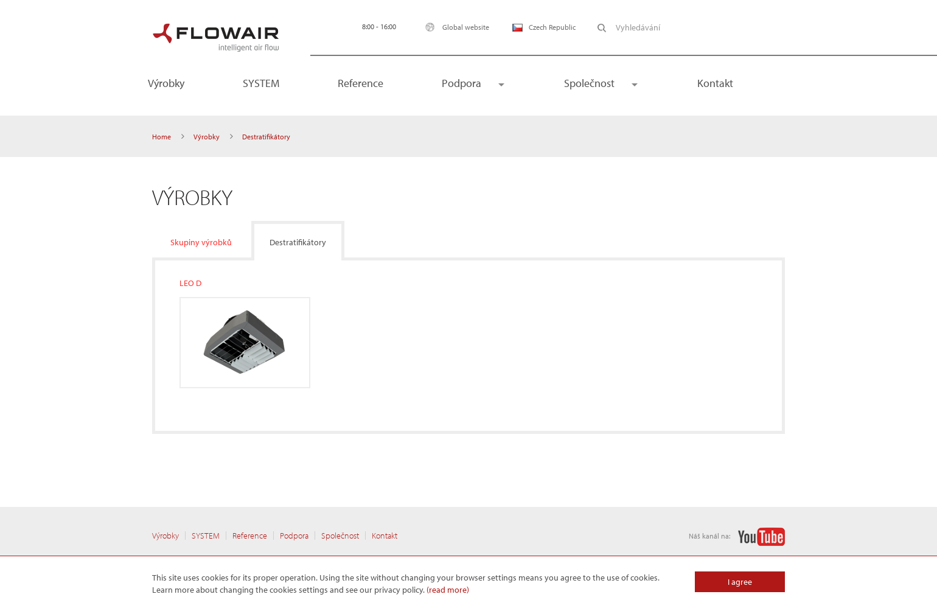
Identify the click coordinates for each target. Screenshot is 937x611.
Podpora (461, 83)
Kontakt (715, 83)
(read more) (448, 589)
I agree (740, 581)
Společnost (589, 83)
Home (161, 136)
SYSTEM (261, 83)
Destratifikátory (298, 242)
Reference (360, 83)
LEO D (190, 283)
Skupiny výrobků (201, 242)
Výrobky (166, 83)
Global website (454, 27)
